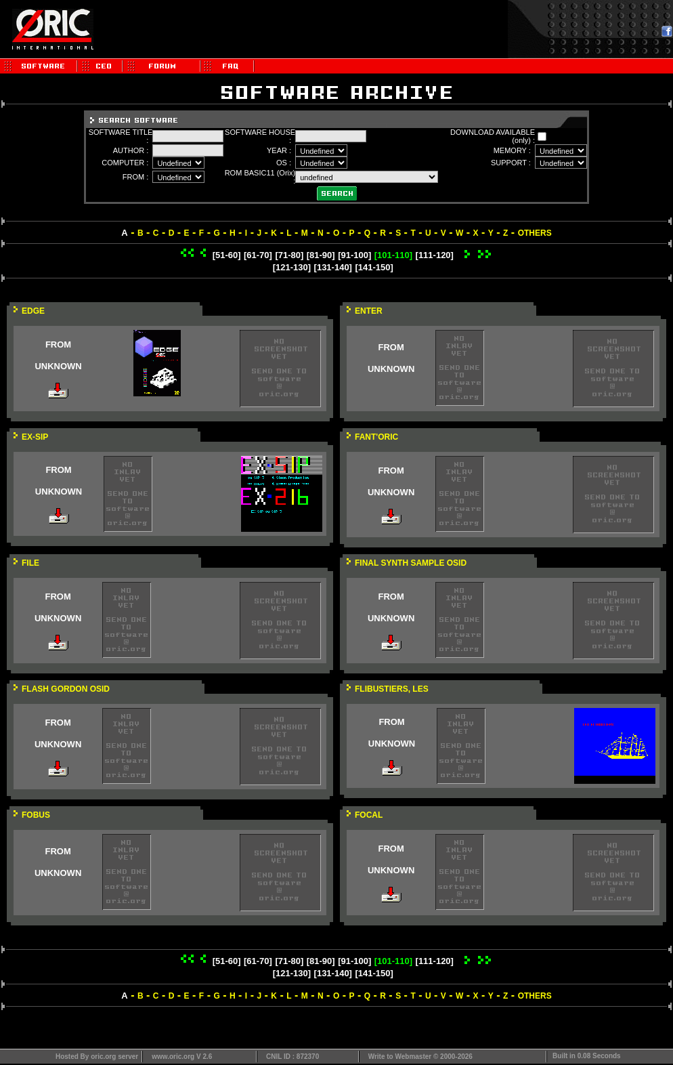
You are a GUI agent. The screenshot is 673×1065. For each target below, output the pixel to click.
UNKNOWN (58, 366)
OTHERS (535, 233)
